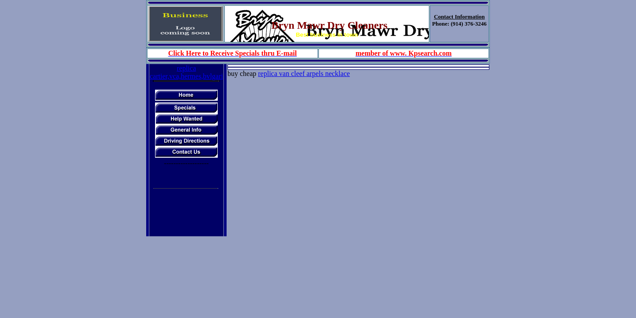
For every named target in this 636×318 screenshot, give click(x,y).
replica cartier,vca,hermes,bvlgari (186, 72)
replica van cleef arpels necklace (304, 73)
